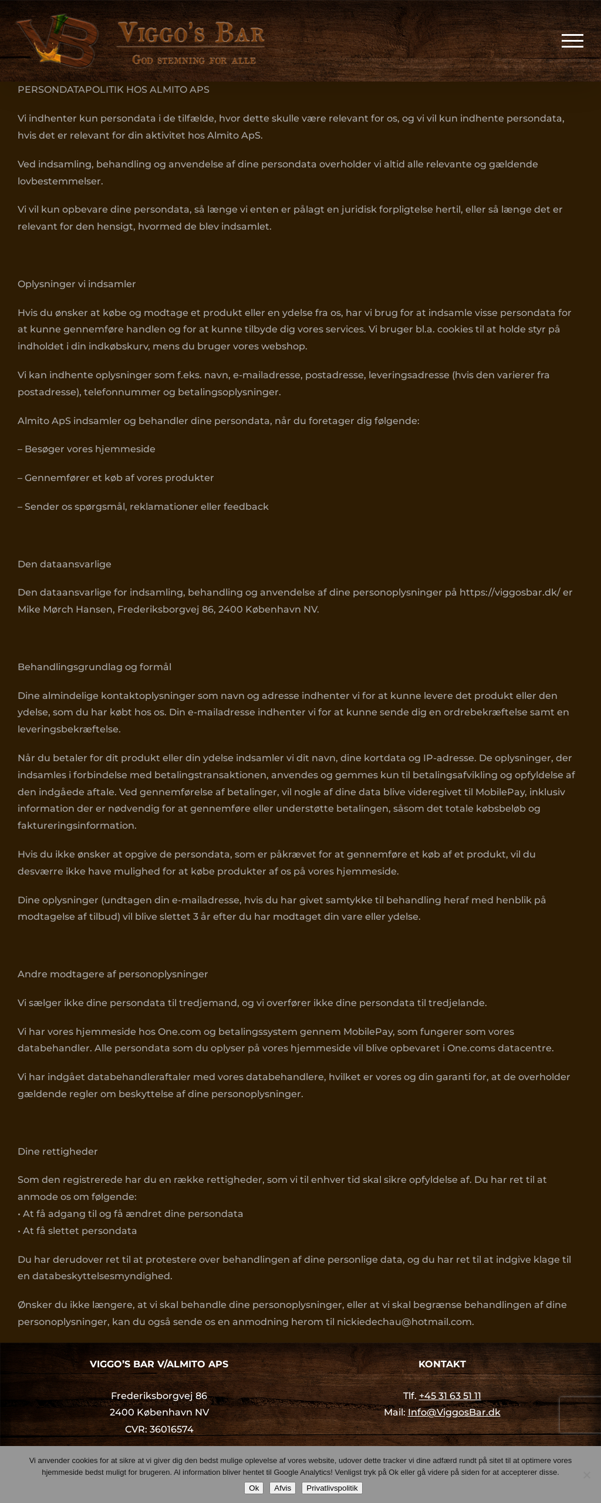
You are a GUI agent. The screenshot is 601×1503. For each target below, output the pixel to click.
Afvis (282, 1488)
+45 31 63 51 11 (450, 1395)
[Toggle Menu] (573, 41)
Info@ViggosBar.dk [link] (454, 1412)
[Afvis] (586, 1475)
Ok (254, 1488)
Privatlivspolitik (331, 1488)
